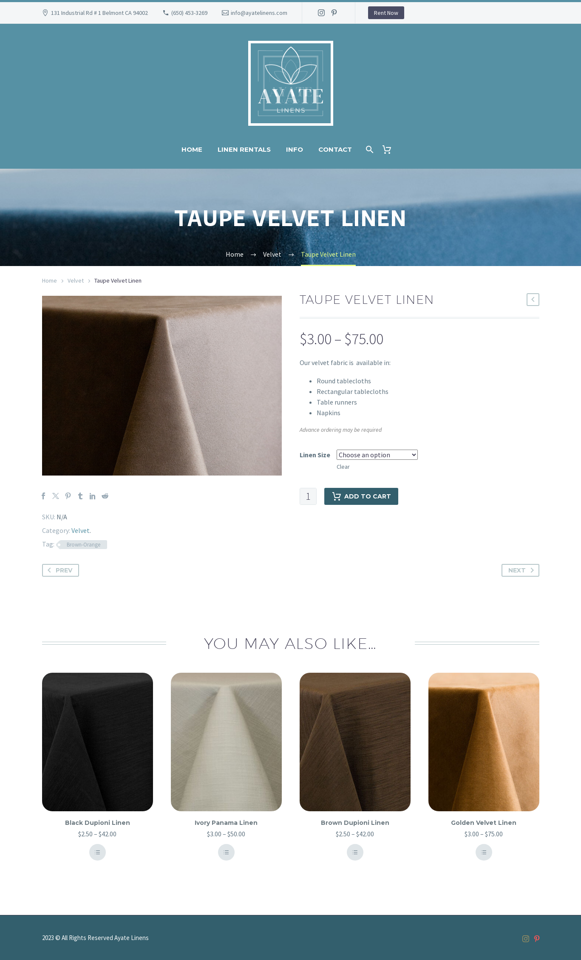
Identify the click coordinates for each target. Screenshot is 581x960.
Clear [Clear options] (343, 466)
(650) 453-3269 (189, 13)
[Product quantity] (308, 496)
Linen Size (315, 454)
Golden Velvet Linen (483, 823)
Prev (58, 570)
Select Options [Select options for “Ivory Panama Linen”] (226, 852)
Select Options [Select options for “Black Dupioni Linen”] (97, 852)
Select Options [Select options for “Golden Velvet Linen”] (483, 852)
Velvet (76, 280)
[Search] (369, 149)
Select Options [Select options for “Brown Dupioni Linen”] (354, 852)
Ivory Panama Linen (226, 823)
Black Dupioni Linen (97, 823)
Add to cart (361, 496)
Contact (335, 149)
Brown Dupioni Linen (355, 823)
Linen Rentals (244, 149)
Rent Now (386, 13)
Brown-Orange (83, 544)
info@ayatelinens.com (259, 13)
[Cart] (390, 149)
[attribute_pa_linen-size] (377, 455)
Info (294, 149)
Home (191, 149)
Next (522, 570)
